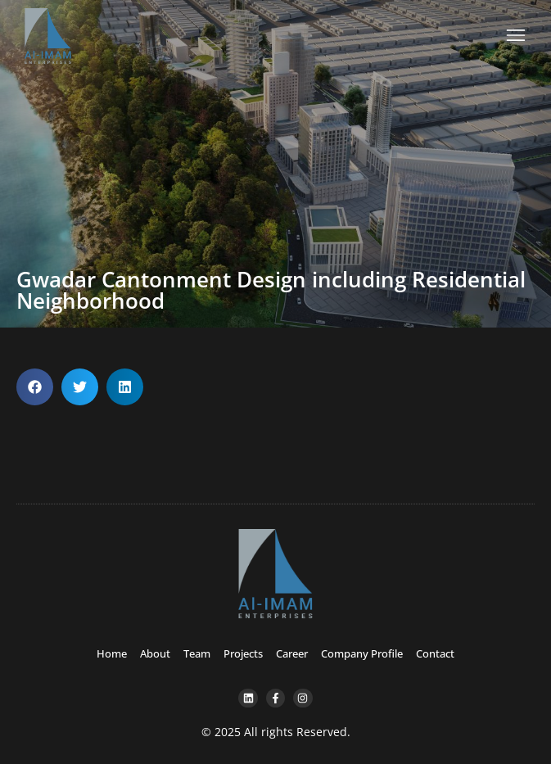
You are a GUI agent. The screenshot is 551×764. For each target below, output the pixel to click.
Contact (435, 653)
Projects (243, 653)
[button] (34, 386)
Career (292, 653)
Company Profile (362, 653)
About (155, 653)
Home (112, 653)
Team (196, 653)
